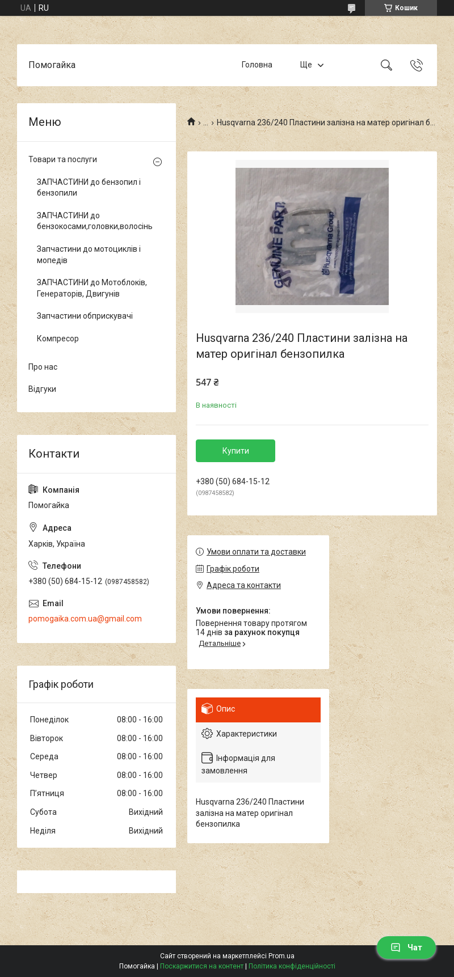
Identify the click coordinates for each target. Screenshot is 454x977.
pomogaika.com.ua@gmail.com (85, 618)
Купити (235, 450)
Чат (406, 947)
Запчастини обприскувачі (85, 315)
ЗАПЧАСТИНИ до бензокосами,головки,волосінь (93, 221)
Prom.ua (281, 956)
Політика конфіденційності (292, 966)
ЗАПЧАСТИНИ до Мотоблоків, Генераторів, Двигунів (92, 288)
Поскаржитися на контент (201, 966)
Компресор (58, 338)
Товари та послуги (62, 159)
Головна (257, 64)
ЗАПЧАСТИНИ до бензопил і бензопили (89, 187)
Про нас (42, 366)
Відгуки (42, 389)
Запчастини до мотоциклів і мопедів (89, 254)
